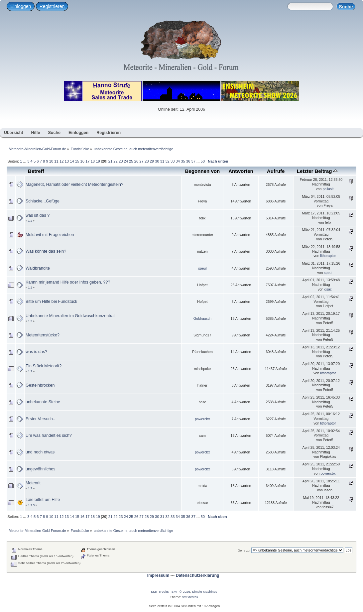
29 (152, 161)
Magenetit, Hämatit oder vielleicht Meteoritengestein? (74, 184)
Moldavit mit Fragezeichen (50, 234)
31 (162, 161)
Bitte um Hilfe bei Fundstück (51, 301)
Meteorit (33, 483)
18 (93, 161)
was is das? (36, 351)
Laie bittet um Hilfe (43, 499)
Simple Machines (204, 591)
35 (183, 161)
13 (67, 161)
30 (157, 161)
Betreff (36, 171)
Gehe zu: (244, 550)
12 (61, 161)
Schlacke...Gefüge (43, 201)
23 (121, 161)
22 (115, 161)
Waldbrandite (38, 268)
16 (82, 161)
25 (131, 161)
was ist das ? (38, 215)
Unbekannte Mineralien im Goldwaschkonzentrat (70, 315)
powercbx (202, 419)
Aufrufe (276, 171)
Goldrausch (202, 318)
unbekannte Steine (43, 402)
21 (110, 161)
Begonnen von (202, 171)
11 (56, 161)
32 (167, 161)
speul (202, 268)
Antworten (240, 171)
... (25, 161)
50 (203, 161)
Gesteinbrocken (40, 385)
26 (136, 161)
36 (188, 161)
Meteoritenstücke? (43, 335)
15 (77, 161)
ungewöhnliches (40, 469)
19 (98, 161)
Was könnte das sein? (46, 251)
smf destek (190, 597)
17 (87, 161)
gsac (328, 289)
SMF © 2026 (181, 591)
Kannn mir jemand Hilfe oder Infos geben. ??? (68, 282)
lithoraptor (328, 256)
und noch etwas (40, 452)
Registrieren (52, 6)
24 (126, 161)
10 (51, 161)
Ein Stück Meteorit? (43, 366)
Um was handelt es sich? (49, 435)
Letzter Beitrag (317, 171)
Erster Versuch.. (40, 419)
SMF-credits (160, 591)
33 (173, 161)
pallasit (327, 189)
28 (147, 161)
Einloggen (20, 6)
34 (178, 161)
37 (193, 161)
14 (72, 161)
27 (141, 161)
